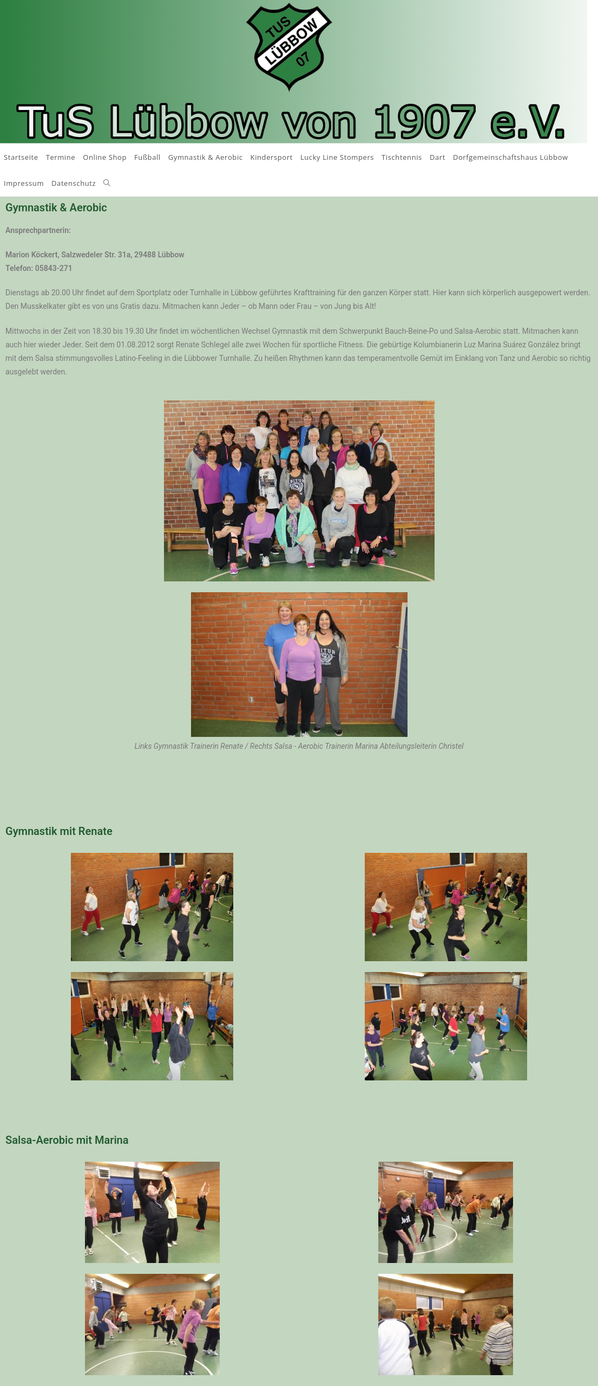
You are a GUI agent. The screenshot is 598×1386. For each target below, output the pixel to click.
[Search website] (107, 183)
